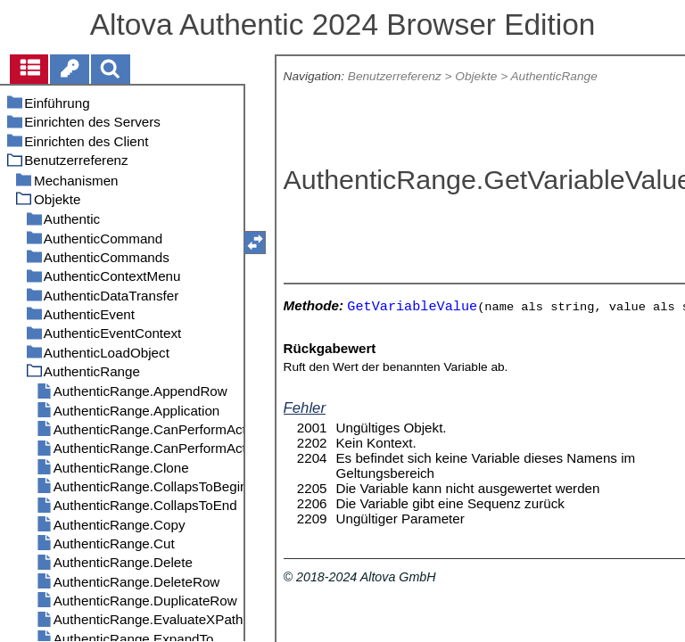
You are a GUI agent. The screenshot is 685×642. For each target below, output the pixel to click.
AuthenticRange (553, 76)
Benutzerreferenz (395, 76)
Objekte (476, 76)
